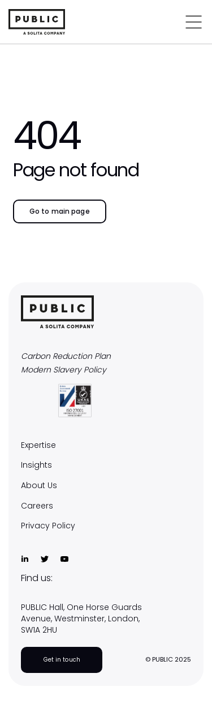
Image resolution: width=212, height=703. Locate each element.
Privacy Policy (48, 525)
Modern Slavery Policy (63, 370)
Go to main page (59, 211)
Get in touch (62, 659)
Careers (37, 506)
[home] (57, 22)
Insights (36, 465)
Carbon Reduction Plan (66, 356)
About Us (39, 485)
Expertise (38, 445)
